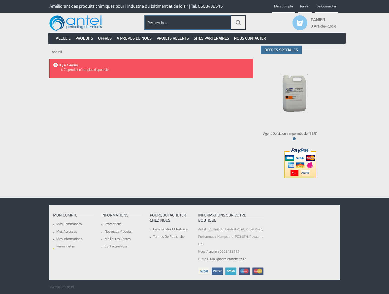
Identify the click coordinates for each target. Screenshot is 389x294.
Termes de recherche (169, 236)
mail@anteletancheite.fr (228, 258)
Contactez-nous (116, 246)
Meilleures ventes (118, 238)
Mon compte (283, 6)
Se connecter (326, 6)
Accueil (57, 51)
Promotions (113, 223)
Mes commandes (69, 223)
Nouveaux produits (118, 231)
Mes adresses (66, 231)
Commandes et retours (170, 229)
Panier (305, 6)
